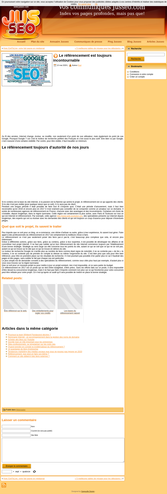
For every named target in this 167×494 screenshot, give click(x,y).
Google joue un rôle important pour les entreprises (30, 342)
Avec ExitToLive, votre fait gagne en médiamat (24, 48)
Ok (96, 4)
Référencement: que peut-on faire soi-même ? (28, 354)
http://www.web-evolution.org (69, 216)
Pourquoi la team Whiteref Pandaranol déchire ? (29, 335)
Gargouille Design (88, 491)
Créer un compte (137, 77)
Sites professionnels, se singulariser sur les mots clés (31, 344)
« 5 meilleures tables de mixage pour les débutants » (98, 48)
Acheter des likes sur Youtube (21, 339)
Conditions (134, 72)
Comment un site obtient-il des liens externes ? (29, 356)
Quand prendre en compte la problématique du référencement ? (36, 347)
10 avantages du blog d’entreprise (23, 349)
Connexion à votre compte (141, 74)
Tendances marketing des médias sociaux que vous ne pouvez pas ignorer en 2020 (45, 351)
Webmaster (21, 410)
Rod (79, 65)
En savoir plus (84, 4)
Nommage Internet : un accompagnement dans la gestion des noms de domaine (43, 337)
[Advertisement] (53, 29)
